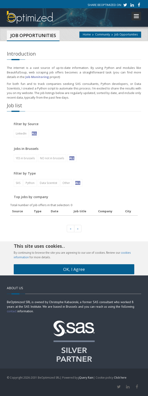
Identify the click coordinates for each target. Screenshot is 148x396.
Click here (120, 378)
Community (102, 34)
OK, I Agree (74, 269)
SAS (18, 183)
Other (66, 183)
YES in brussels (25, 158)
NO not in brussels (52, 158)
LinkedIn (21, 133)
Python (30, 183)
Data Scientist (48, 183)
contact (11, 311)
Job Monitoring (37, 77)
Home (87, 34)
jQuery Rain (85, 378)
